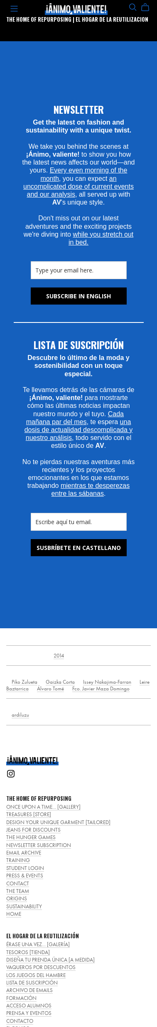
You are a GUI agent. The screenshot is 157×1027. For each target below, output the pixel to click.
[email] (79, 270)
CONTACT (17, 883)
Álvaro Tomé (50, 688)
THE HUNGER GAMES (31, 837)
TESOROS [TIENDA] (28, 952)
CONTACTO (19, 1021)
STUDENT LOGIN (25, 868)
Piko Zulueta (24, 681)
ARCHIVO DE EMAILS (29, 990)
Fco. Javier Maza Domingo (101, 688)
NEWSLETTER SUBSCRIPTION (38, 845)
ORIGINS (16, 898)
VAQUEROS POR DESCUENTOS (41, 967)
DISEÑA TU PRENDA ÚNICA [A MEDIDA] (50, 959)
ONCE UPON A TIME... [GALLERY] (43, 806)
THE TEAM (17, 891)
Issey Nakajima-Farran (107, 681)
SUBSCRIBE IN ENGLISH (78, 296)
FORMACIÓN (21, 998)
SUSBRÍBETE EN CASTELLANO (79, 548)
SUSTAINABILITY (24, 906)
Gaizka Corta (60, 681)
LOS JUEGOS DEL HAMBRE (36, 975)
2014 (59, 655)
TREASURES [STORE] (28, 814)
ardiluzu (20, 714)
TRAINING (18, 860)
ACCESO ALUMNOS (29, 1005)
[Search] (133, 7)
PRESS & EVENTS (24, 875)
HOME (13, 913)
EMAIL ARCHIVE (23, 852)
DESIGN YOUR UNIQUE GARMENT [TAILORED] (58, 822)
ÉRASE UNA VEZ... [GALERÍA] (38, 944)
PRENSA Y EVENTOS (29, 1013)
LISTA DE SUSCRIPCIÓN (32, 982)
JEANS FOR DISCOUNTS (33, 829)
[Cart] (148, 7)
